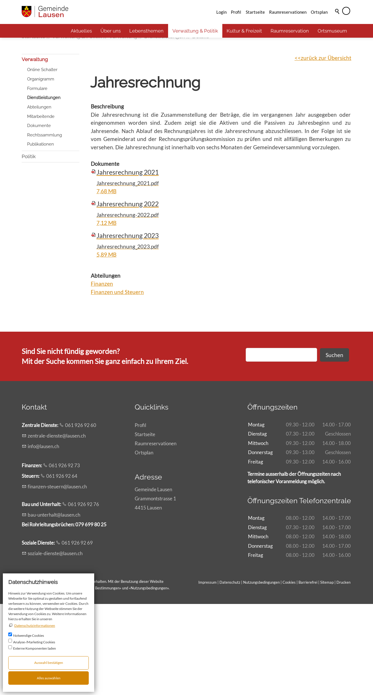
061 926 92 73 (64, 557)
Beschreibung (107, 197)
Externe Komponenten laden (34, 648)
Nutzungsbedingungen (149, 679)
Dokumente (39, 216)
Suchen (334, 446)
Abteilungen (39, 198)
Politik (29, 247)
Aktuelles (81, 31)
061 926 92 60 (80, 516)
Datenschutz (229, 673)
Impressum (207, 673)
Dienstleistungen (44, 189)
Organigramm (40, 170)
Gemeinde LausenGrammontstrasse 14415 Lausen (155, 590)
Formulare (37, 179)
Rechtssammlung (44, 226)
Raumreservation (290, 31)
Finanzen (102, 375)
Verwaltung (35, 151)
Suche (337, 19)
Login (221, 12)
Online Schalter (42, 161)
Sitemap (327, 673)
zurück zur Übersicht (326, 149)
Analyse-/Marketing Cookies (34, 642)
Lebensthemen (146, 31)
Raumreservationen (288, 12)
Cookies (290, 673)
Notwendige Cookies (28, 635)
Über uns (110, 31)
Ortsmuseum (332, 31)
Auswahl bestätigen (48, 662)
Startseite (255, 12)
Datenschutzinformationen (34, 625)
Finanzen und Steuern (117, 383)
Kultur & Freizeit (244, 31)
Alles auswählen (49, 678)
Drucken (343, 673)
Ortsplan (319, 12)
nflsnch (43, 537)
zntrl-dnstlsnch (57, 527)
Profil (236, 12)
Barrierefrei (308, 673)
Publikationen (40, 235)
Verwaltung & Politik (195, 31)
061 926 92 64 (61, 567)
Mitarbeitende (41, 207)
